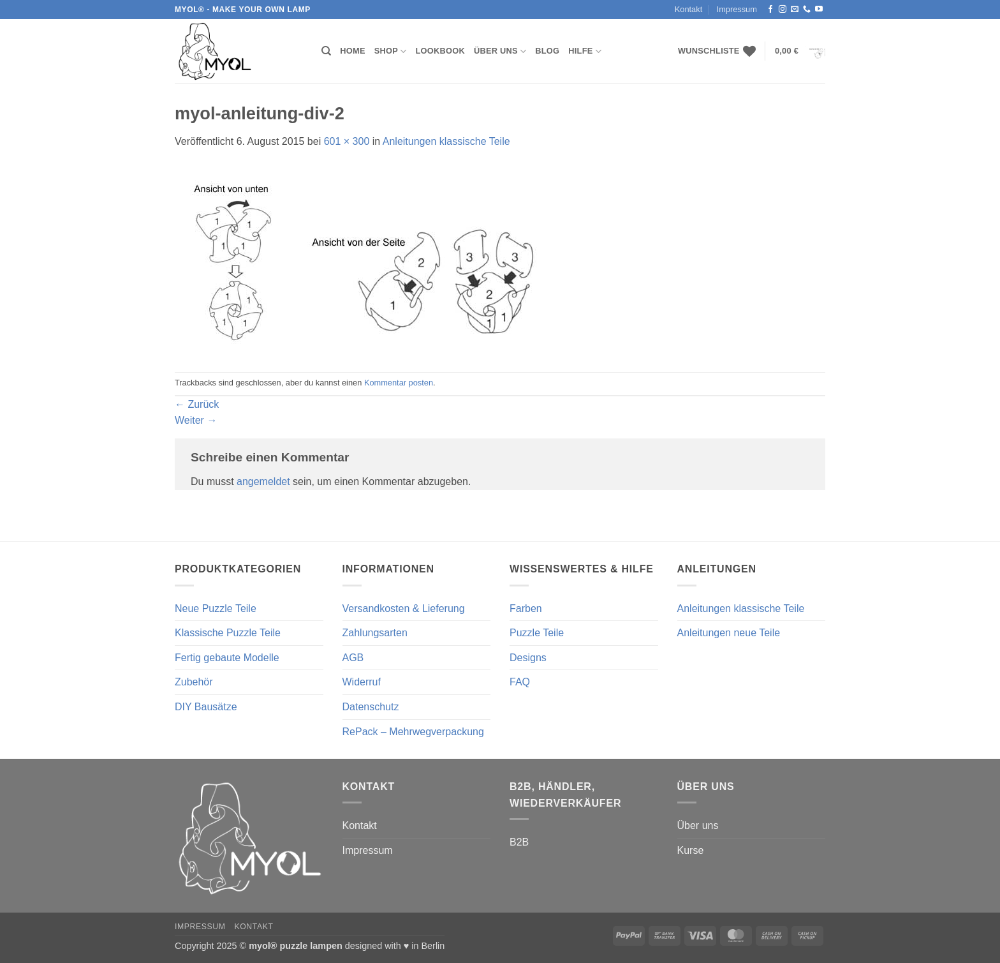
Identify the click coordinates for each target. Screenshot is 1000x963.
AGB (353, 657)
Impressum (737, 9)
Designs (528, 657)
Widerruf (361, 681)
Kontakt (688, 9)
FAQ (520, 681)
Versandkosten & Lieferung (403, 608)
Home (352, 51)
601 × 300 (347, 141)
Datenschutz (370, 706)
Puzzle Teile (537, 632)
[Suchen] (326, 51)
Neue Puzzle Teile (215, 608)
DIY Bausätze (206, 706)
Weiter (196, 420)
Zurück (197, 404)
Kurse (690, 850)
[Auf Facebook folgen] (770, 9)
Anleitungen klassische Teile (446, 141)
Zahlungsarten (375, 632)
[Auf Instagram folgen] (782, 9)
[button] (800, 51)
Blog (547, 51)
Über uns (500, 51)
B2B (519, 842)
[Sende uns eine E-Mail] (794, 9)
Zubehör (194, 681)
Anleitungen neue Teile (729, 632)
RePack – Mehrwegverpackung (413, 731)
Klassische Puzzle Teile (228, 632)
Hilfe (584, 51)
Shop (390, 51)
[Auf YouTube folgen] (819, 9)
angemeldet (263, 481)
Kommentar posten (398, 382)
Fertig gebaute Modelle (227, 657)
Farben (526, 608)
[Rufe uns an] (807, 9)
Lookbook (440, 51)
